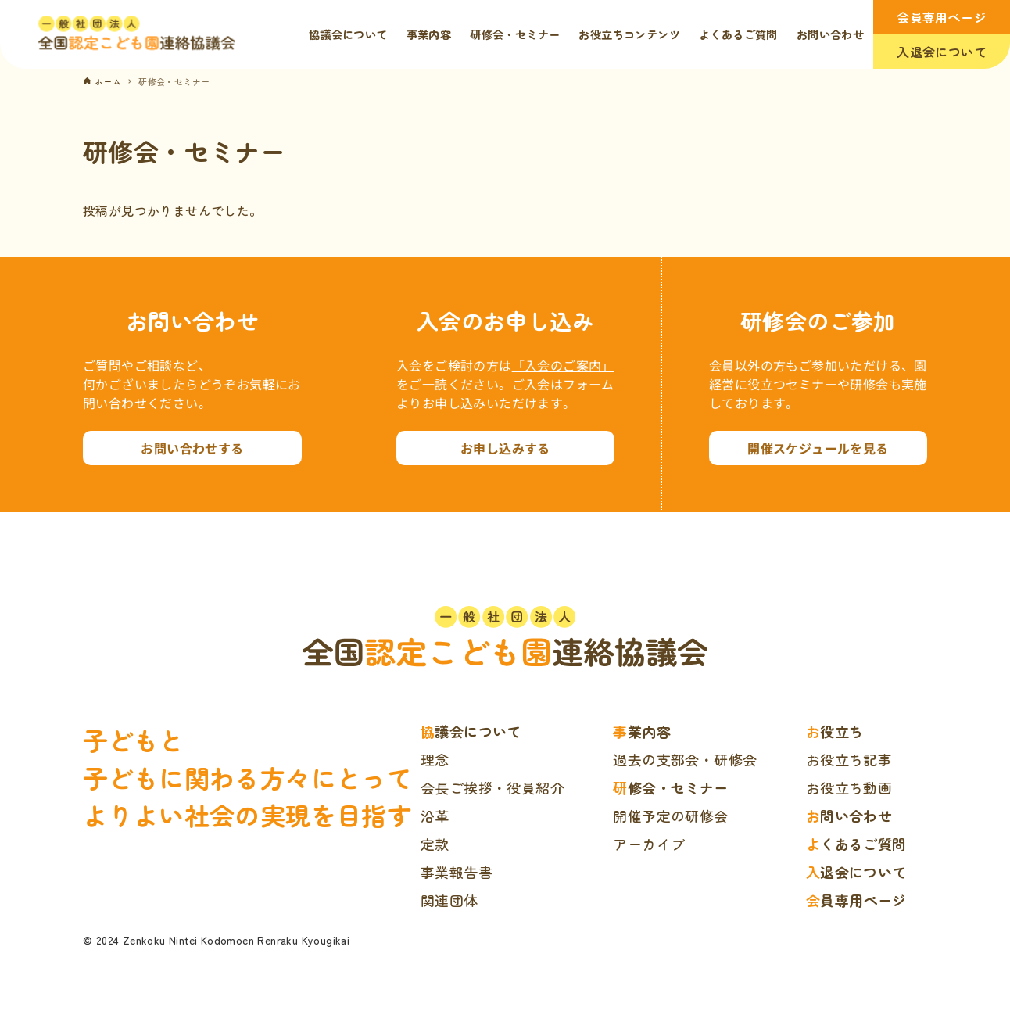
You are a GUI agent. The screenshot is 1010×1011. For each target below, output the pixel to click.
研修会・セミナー (670, 787)
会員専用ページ (942, 17)
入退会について (942, 51)
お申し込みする (505, 448)
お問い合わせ (849, 815)
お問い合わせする (192, 448)
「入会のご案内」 (563, 365)
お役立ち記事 (849, 759)
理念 (435, 759)
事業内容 (642, 731)
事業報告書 (456, 872)
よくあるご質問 (856, 844)
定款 (435, 844)
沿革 (435, 815)
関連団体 (449, 900)
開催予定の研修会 (670, 815)
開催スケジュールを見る (817, 448)
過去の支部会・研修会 (685, 759)
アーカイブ (649, 844)
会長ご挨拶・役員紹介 (492, 787)
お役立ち (835, 731)
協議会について (471, 731)
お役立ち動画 (849, 787)
